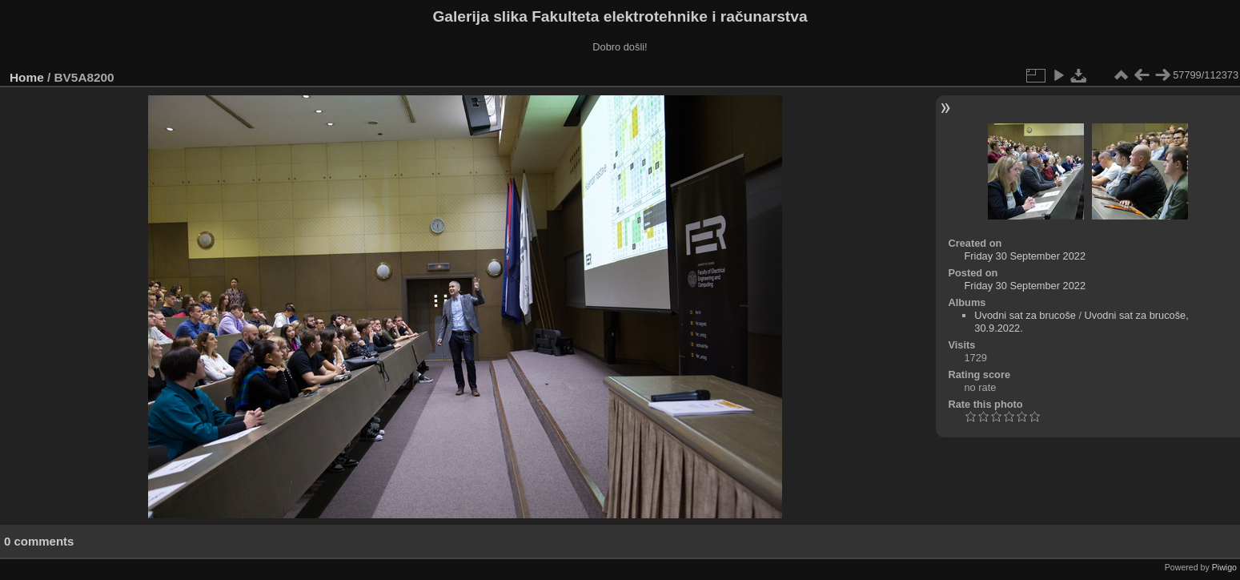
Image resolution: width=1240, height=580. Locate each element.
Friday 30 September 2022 (1025, 256)
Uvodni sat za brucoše (1025, 315)
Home (27, 77)
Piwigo (1224, 567)
